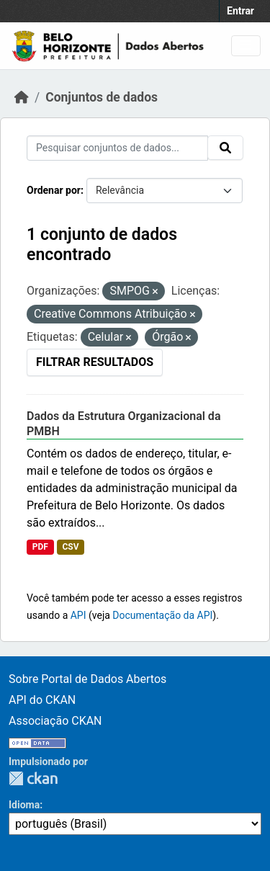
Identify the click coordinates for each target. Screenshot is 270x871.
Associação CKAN (55, 721)
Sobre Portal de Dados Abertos (87, 679)
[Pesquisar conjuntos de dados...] (117, 148)
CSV (70, 547)
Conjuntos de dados (101, 97)
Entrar (240, 11)
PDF (40, 547)
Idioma (24, 804)
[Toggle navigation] (246, 45)
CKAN (33, 778)
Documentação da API (162, 615)
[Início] (21, 97)
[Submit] (225, 147)
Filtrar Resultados (94, 362)
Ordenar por (54, 190)
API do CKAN (42, 700)
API (78, 615)
